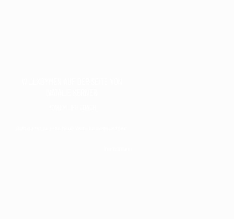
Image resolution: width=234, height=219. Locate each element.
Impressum (117, 148)
